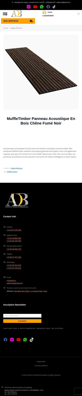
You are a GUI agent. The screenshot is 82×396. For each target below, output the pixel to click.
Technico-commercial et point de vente (21, 288)
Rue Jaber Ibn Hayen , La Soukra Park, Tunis (30, 291)
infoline (50, 12)
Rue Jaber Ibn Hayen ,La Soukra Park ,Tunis (28, 2)
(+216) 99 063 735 (14, 249)
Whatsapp (10, 262)
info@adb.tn (50, 2)
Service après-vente (14, 246)
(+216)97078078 (48, 16)
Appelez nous (12, 235)
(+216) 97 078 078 (14, 230)
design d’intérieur (17, 168)
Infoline (10, 227)
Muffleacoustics (12, 172)
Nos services (18, 21)
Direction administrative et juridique (18, 387)
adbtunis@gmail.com (63, 2)
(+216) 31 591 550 (14, 257)
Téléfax (9, 254)
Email (9, 277)
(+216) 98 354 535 (14, 265)
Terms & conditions (41, 366)
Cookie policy (41, 362)
